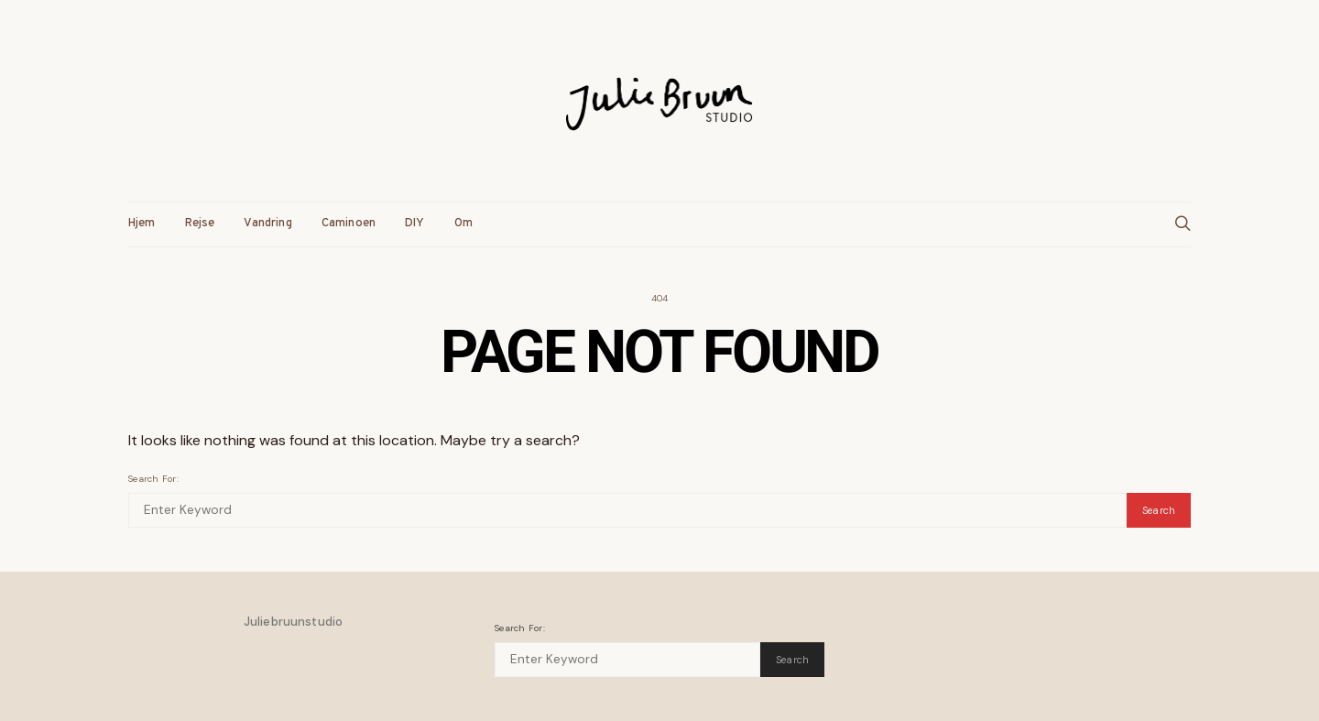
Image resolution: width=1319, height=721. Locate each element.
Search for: (153, 479)
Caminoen (349, 223)
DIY (415, 223)
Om (463, 223)
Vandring (267, 223)
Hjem (142, 223)
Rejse (200, 223)
